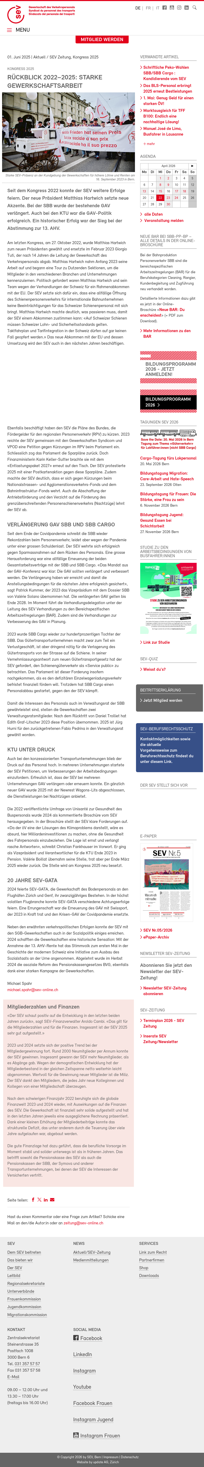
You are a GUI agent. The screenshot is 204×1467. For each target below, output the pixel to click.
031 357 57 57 (27, 1364)
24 (176, 198)
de (137, 8)
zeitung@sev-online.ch (83, 1223)
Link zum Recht (153, 1252)
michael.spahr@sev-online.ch (32, 990)
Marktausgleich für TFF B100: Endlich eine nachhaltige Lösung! (164, 116)
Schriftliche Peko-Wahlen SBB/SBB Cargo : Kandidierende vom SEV (166, 73)
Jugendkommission (24, 1307)
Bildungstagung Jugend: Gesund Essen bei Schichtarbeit (162, 520)
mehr (150, 144)
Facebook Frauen (92, 1403)
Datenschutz (130, 1457)
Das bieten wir (20, 1260)
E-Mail (13, 1377)
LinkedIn (82, 1354)
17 (176, 191)
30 (168, 204)
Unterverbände (20, 1291)
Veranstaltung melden (163, 221)
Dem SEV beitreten (24, 1252)
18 (184, 191)
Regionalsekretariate (26, 1284)
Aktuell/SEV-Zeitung (92, 1252)
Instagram (84, 1371)
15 (160, 191)
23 (168, 198)
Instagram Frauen (100, 1436)
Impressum (110, 1457)
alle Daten (153, 214)
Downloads (149, 1276)
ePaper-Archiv (156, 937)
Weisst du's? (154, 670)
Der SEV (14, 1268)
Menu (22, 30)
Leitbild (13, 1276)
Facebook (91, 1338)
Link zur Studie (156, 643)
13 (144, 191)
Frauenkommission (24, 1299)
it (158, 8)
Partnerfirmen (151, 1260)
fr (148, 8)
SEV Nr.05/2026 (157, 930)
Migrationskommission (27, 1315)
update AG (100, 1462)
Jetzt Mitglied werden (162, 701)
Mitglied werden (102, 39)
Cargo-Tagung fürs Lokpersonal (168, 458)
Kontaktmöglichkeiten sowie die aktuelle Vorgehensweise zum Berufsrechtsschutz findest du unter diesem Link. (166, 750)
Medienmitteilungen (91, 1260)
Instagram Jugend (93, 1420)
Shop (143, 1268)
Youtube (82, 1387)
